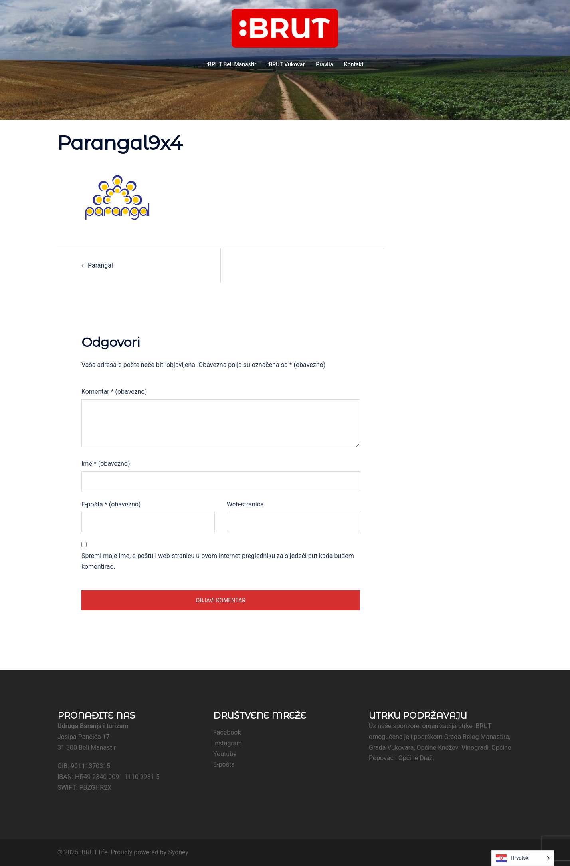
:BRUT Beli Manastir (231, 64)
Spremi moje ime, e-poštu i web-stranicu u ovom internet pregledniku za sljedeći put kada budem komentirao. (217, 561)
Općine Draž (415, 758)
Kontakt (354, 64)
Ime (105, 463)
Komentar (114, 391)
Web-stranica (245, 504)
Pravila (324, 64)
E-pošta (111, 504)
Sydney (178, 852)
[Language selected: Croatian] (522, 858)
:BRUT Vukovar (286, 64)
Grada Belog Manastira (476, 737)
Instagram (227, 743)
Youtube (225, 754)
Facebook (227, 732)
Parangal (100, 265)
